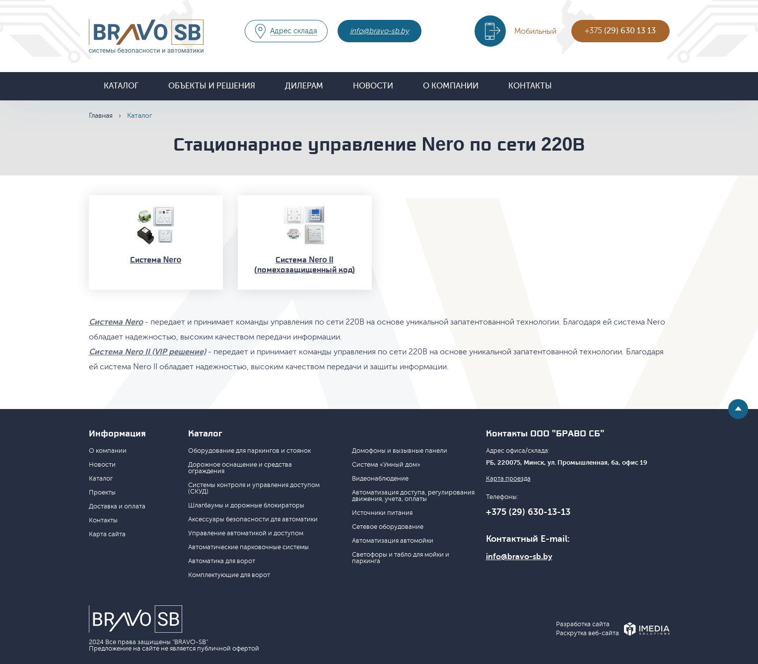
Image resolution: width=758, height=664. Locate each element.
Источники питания (382, 512)
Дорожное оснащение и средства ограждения (240, 468)
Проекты (102, 492)
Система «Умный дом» (386, 464)
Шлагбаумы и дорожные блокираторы (246, 505)
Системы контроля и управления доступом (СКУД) (254, 488)
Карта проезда (508, 479)
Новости (373, 86)
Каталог (121, 86)
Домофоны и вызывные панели (399, 450)
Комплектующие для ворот (229, 575)
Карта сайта (107, 534)
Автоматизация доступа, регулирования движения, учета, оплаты (413, 495)
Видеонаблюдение (380, 478)
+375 (620, 30)
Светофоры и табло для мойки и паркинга (400, 558)
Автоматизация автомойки (392, 540)
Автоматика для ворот (221, 561)
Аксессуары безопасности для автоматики (253, 519)
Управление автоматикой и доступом (245, 533)
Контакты (530, 86)
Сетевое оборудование (387, 526)
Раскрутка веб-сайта (587, 633)
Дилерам (304, 86)
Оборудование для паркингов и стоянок (249, 450)
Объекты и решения (211, 86)
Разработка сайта (583, 624)
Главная (101, 115)
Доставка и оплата (117, 506)
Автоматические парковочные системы (248, 547)
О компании (451, 86)
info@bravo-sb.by (379, 31)
